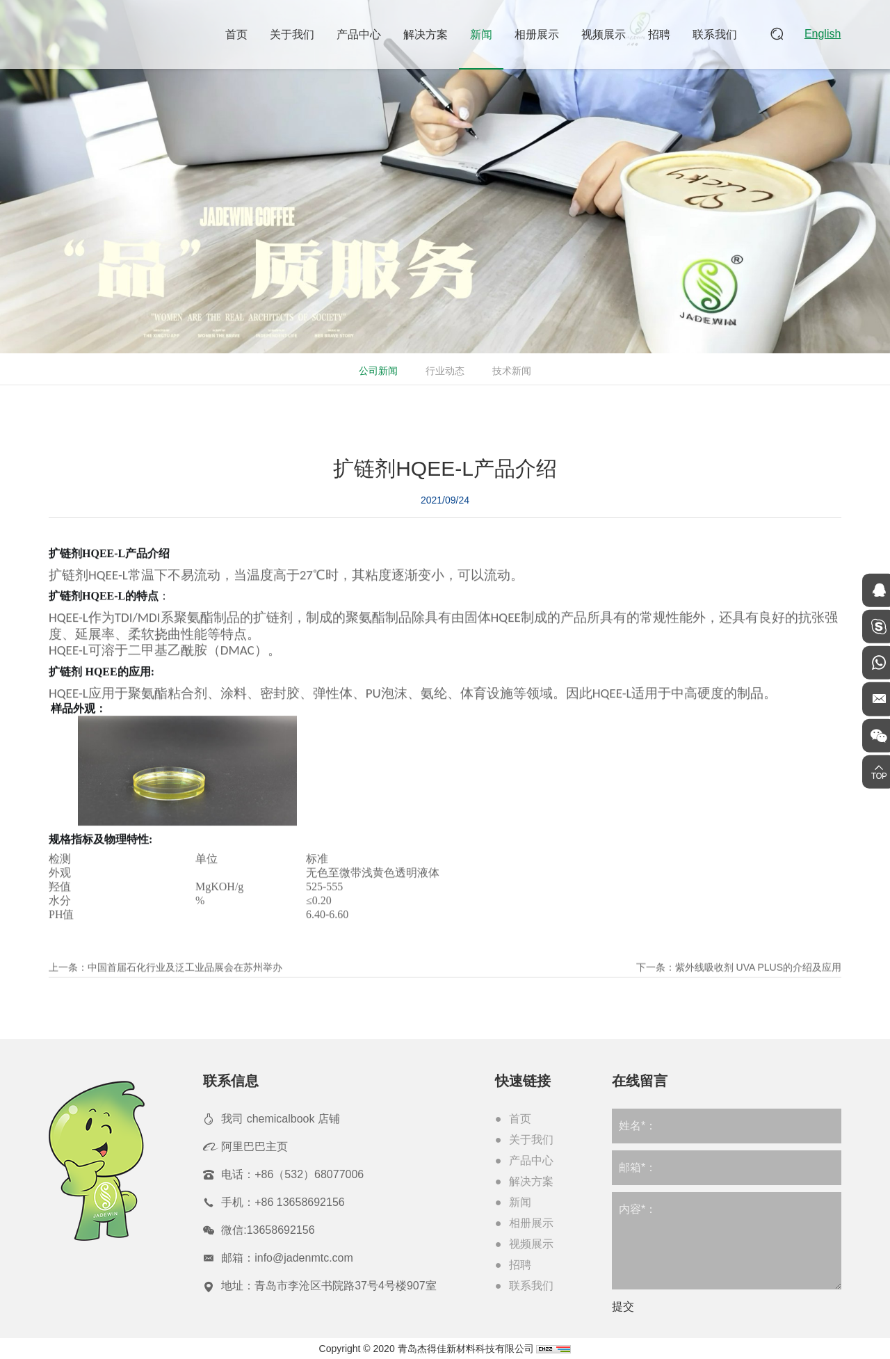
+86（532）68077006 (309, 1174)
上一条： (165, 987)
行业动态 (443, 370)
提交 (623, 1306)
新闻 (482, 34)
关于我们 (293, 34)
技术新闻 (510, 370)
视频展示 (605, 34)
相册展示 (538, 34)
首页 (238, 34)
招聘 (660, 34)
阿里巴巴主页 (254, 1146)
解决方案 (427, 34)
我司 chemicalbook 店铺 (280, 1119)
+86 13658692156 (299, 1202)
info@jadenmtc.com (303, 1258)
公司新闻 (376, 370)
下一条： (738, 987)
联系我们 (716, 34)
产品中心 (360, 34)
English (823, 34)
